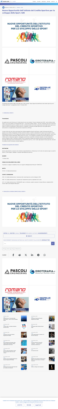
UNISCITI (29, 236)
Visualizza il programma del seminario (10, 144)
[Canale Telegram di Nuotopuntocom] (15, 1)
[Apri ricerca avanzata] (34, 1)
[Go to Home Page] (15, 7)
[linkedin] (32, 255)
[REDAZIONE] (43, 1)
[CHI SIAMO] (38, 1)
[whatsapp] (44, 255)
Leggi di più (38, 405)
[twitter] (25, 255)
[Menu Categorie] (56, 1)
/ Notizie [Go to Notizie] (18, 7)
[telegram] (38, 255)
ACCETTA (19, 405)
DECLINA (29, 405)
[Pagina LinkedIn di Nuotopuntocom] (13, 1)
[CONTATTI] (53, 1)
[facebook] (13, 255)
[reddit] (19, 255)
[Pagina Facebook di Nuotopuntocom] (10, 1)
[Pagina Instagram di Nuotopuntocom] (12, 1)
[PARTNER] (48, 1)
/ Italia (21, 7)
